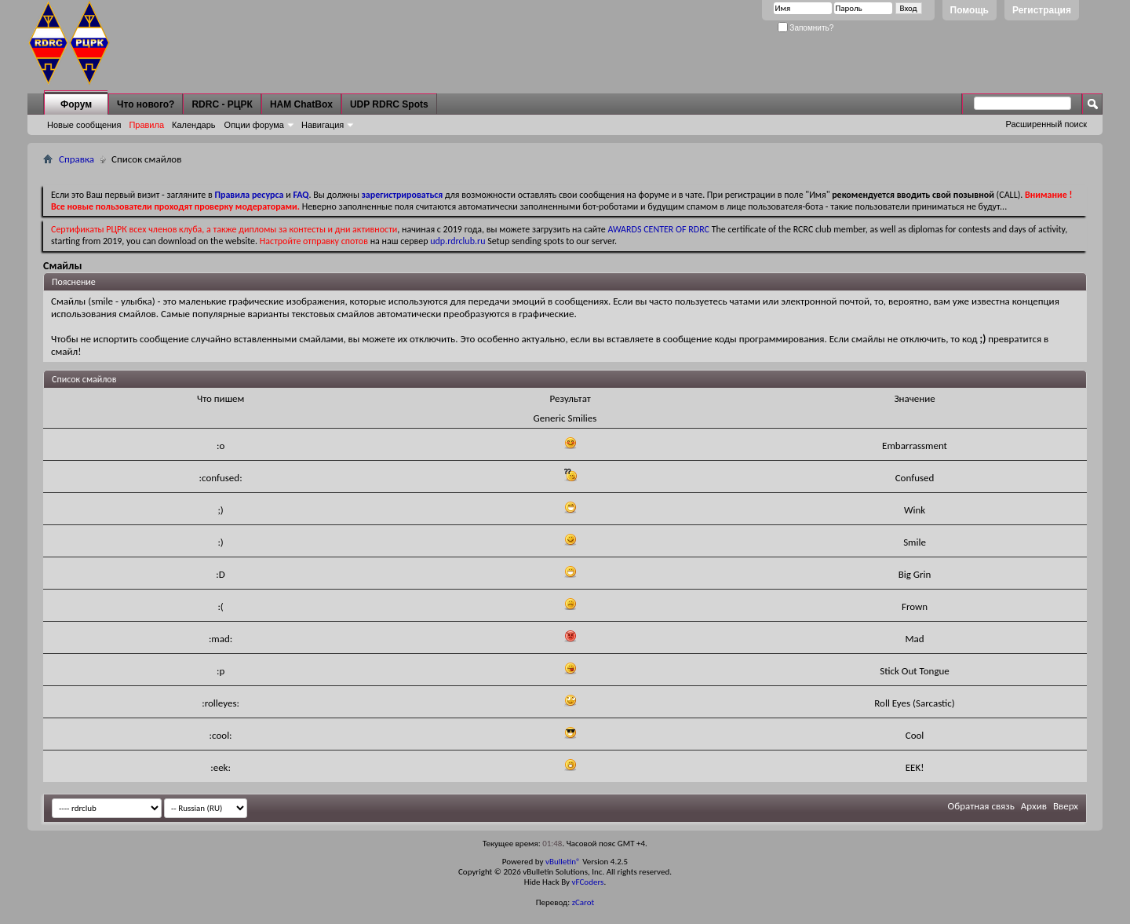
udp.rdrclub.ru (457, 241)
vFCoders (588, 882)
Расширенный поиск (1046, 124)
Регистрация (1041, 10)
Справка (76, 159)
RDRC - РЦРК (221, 104)
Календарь (194, 125)
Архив (1034, 806)
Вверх (1065, 806)
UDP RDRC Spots (389, 104)
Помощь (969, 10)
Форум (76, 104)
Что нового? (145, 104)
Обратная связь (981, 806)
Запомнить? (806, 28)
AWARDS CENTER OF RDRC (658, 229)
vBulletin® (563, 861)
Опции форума (254, 125)
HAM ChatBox (301, 104)
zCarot (583, 902)
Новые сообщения (84, 125)
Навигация (322, 125)
